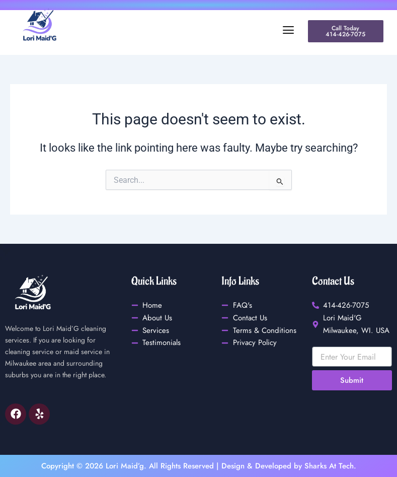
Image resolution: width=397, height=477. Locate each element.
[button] (189, 30)
